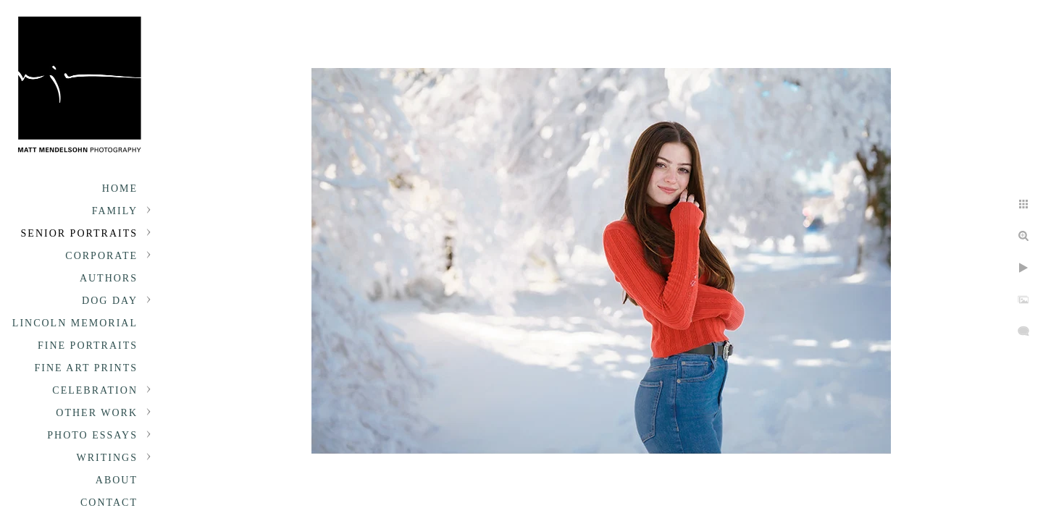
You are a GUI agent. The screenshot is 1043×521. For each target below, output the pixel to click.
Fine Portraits (88, 345)
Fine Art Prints (86, 368)
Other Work (97, 412)
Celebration (95, 390)
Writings (107, 457)
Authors (109, 278)
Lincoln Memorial (75, 323)
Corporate (101, 255)
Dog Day (110, 300)
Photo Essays (92, 435)
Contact (109, 502)
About (117, 480)
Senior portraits (79, 233)
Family (115, 211)
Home (120, 188)
